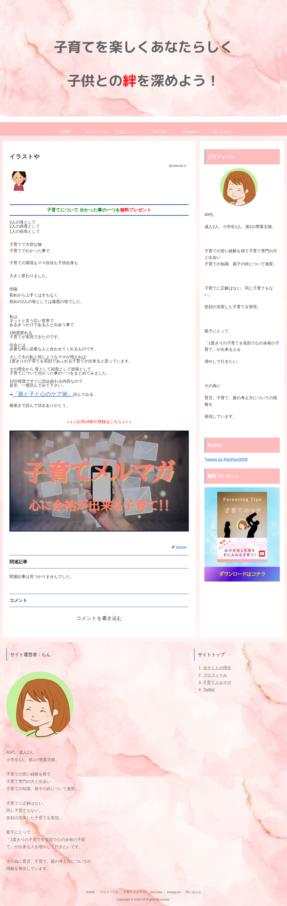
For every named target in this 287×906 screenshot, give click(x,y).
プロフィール (215, 675)
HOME (90, 892)
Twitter (209, 689)
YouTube (156, 892)
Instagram (174, 892)
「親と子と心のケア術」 (43, 394)
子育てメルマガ (217, 682)
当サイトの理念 (217, 668)
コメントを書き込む (99, 618)
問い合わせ (193, 892)
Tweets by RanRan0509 (226, 459)
